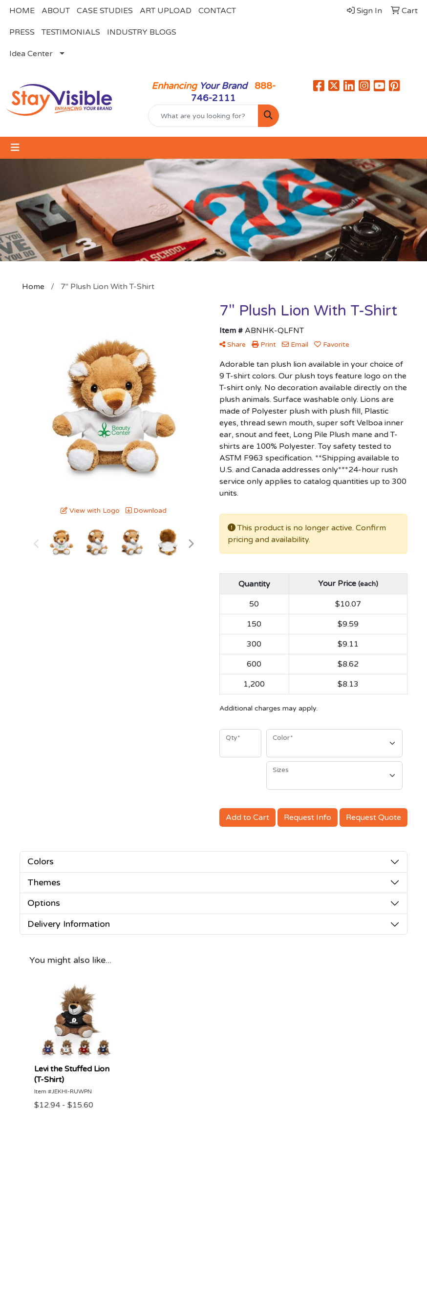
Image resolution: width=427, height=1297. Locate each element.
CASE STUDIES (105, 11)
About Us (120, 1189)
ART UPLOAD (166, 11)
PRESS (22, 32)
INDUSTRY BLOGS (141, 32)
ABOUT (56, 11)
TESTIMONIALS (71, 32)
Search (232, 1189)
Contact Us (181, 1189)
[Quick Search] (203, 116)
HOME (22, 11)
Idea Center (31, 54)
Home (54, 1189)
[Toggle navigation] (15, 148)
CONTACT (217, 11)
